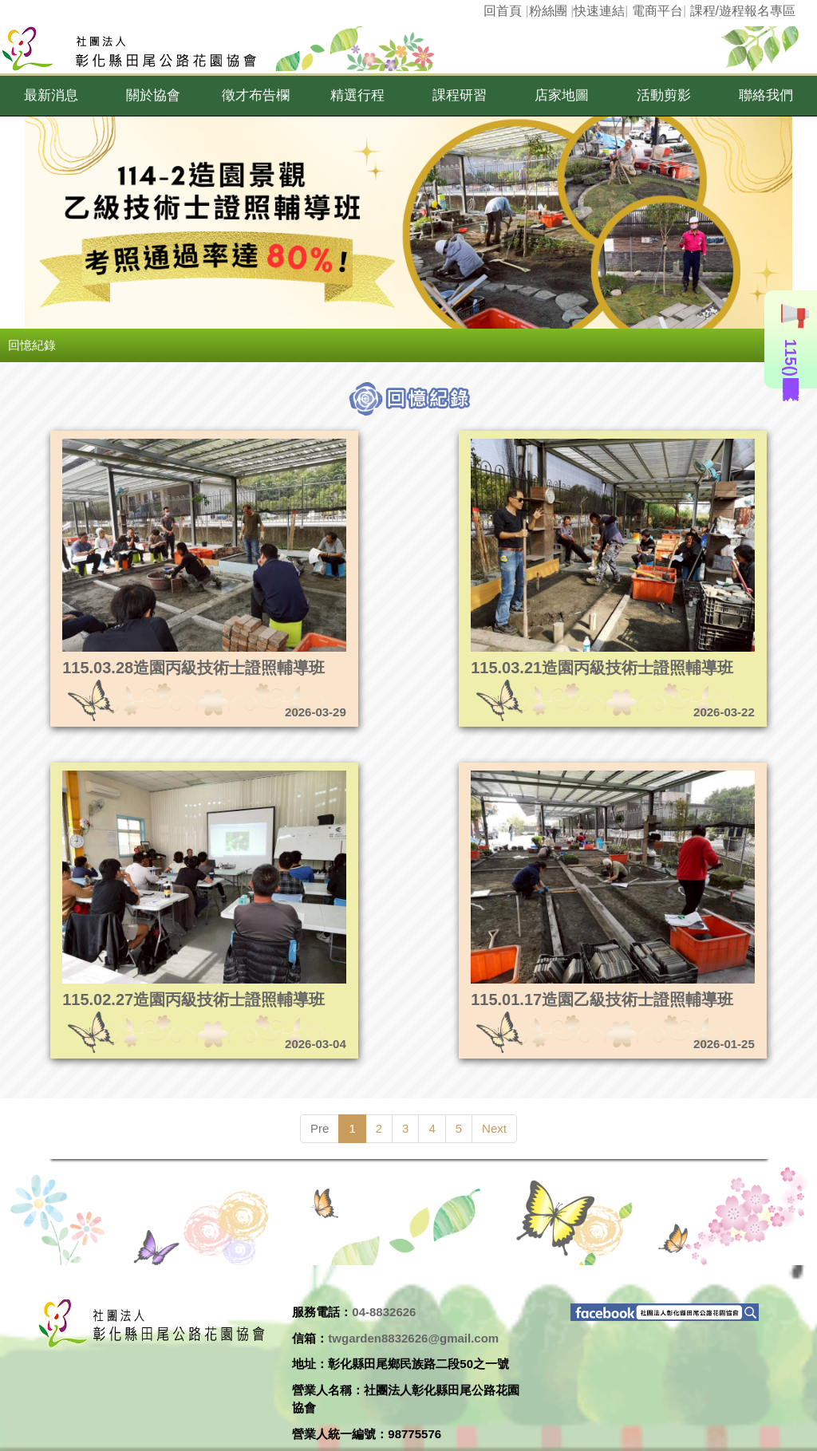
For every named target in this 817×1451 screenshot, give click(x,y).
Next (494, 1128)
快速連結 (599, 11)
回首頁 (502, 11)
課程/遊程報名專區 (742, 11)
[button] (51, 96)
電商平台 (657, 11)
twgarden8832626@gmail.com (413, 1338)
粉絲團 (548, 11)
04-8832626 (384, 1312)
